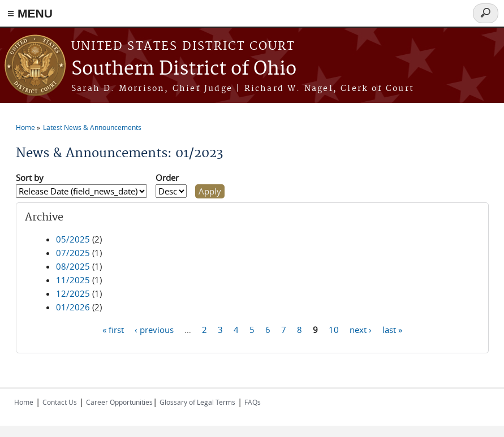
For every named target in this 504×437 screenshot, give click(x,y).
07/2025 (73, 252)
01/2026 (73, 307)
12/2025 (73, 293)
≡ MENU (30, 13)
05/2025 (73, 239)
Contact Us (59, 401)
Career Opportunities (119, 401)
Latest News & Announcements (92, 127)
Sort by (30, 177)
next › (361, 329)
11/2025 (73, 279)
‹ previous (154, 329)
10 (334, 329)
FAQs (252, 401)
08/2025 (73, 266)
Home (25, 127)
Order (167, 177)
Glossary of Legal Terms (197, 401)
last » (392, 329)
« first (113, 329)
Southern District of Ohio (183, 69)
